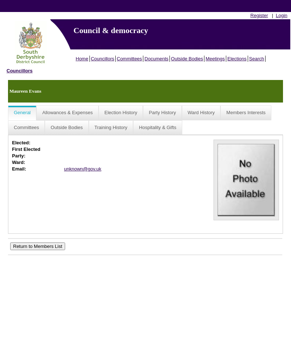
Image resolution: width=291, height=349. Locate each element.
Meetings (215, 58)
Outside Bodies (187, 58)
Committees (129, 58)
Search (256, 58)
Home (82, 58)
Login (281, 15)
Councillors (102, 58)
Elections (237, 58)
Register (259, 15)
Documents (156, 58)
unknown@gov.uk (82, 169)
